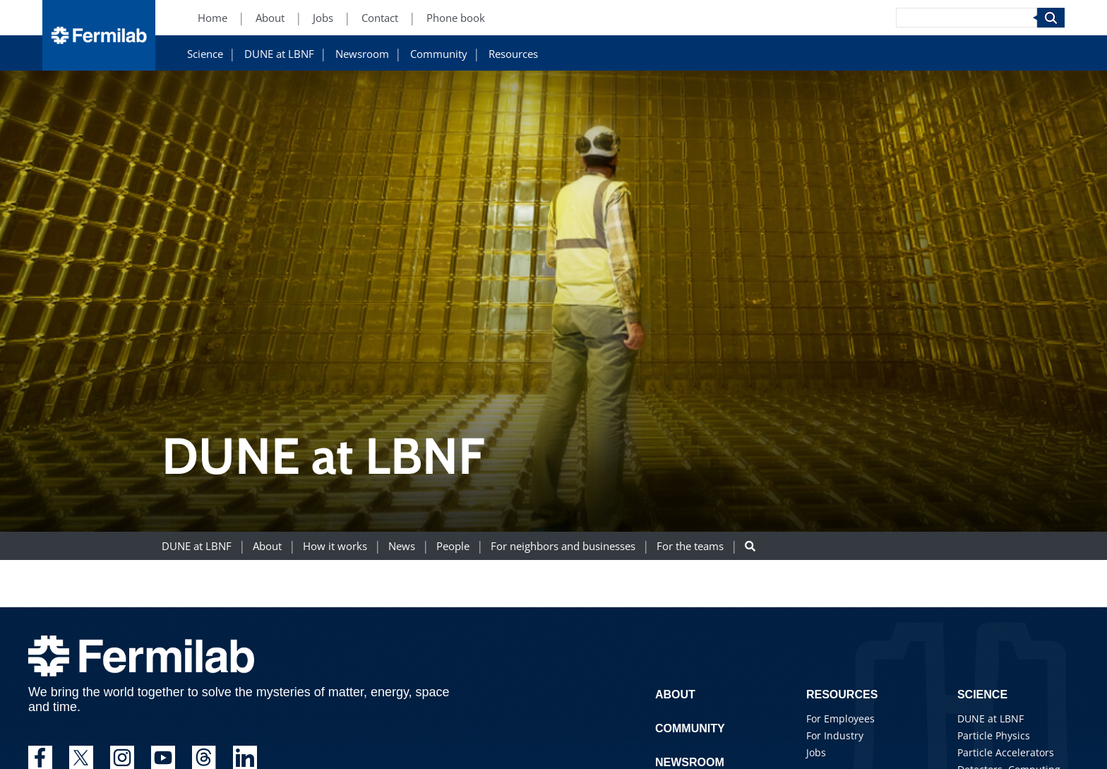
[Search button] (750, 546)
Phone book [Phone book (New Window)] (455, 18)
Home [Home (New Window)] (212, 18)
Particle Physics (993, 735)
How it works (335, 546)
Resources (513, 54)
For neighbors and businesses (563, 546)
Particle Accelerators (1005, 752)
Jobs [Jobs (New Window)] (323, 18)
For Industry (834, 735)
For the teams (690, 546)
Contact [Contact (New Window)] (379, 18)
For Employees (840, 718)
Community (438, 54)
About (267, 546)
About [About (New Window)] (270, 18)
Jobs (816, 752)
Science (205, 54)
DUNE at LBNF (279, 54)
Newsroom (362, 54)
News (401, 546)
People (452, 546)
